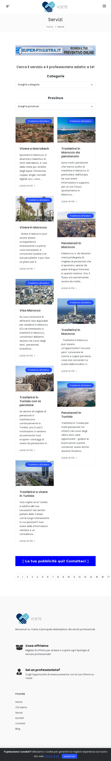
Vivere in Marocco (33, 227)
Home (50, 26)
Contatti (20, 723)
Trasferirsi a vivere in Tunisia (34, 494)
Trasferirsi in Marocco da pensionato (70, 152)
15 (97, 577)
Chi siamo (21, 707)
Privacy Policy (78, 753)
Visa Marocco (30, 310)
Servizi (60, 26)
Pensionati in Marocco (71, 245)
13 (85, 577)
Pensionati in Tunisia (71, 415)
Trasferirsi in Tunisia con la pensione (30, 401)
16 (103, 577)
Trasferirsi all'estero (38, 121)
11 (74, 577)
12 (80, 577)
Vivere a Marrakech (34, 148)
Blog (17, 728)
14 (91, 577)
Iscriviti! (19, 718)
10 (69, 577)
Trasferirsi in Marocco (70, 332)
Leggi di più (28, 185)
